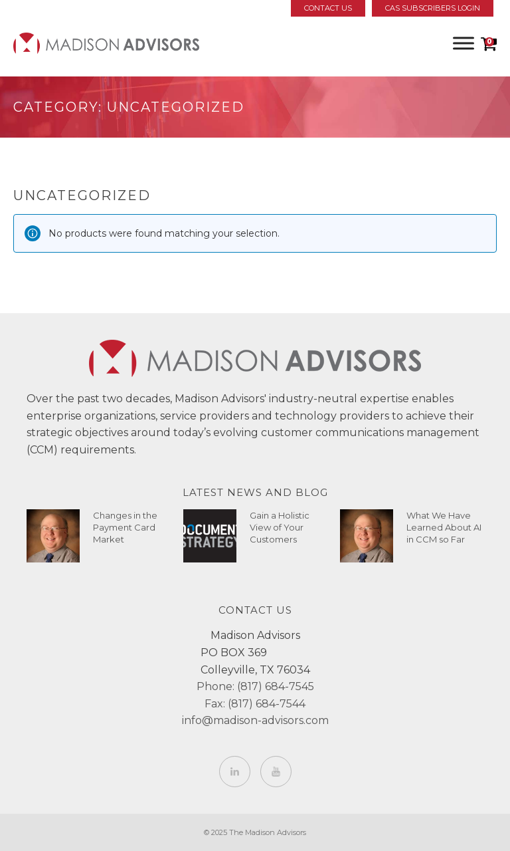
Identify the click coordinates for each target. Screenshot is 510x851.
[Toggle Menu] (463, 43)
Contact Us (328, 8)
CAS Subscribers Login (432, 8)
